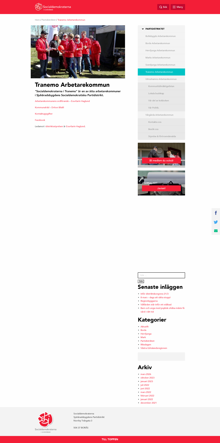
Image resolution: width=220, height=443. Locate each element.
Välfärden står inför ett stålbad (156, 304)
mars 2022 (146, 392)
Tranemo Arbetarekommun (159, 72)
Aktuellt (145, 326)
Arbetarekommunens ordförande (52, 101)
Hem (37, 20)
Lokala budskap (156, 93)
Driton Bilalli (57, 107)
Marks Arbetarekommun (157, 57)
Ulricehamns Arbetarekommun (161, 79)
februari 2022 (147, 395)
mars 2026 (146, 374)
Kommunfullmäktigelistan (161, 86)
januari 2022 (147, 399)
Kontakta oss (154, 122)
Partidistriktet (49, 20)
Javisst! (161, 188)
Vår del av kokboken (158, 100)
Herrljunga (146, 333)
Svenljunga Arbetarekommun (160, 64)
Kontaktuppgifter (44, 113)
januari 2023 (147, 381)
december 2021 (149, 402)
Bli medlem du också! (161, 160)
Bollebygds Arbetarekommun (160, 36)
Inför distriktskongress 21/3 (155, 293)
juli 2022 (145, 385)
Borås (143, 330)
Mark (143, 337)
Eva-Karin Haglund (80, 101)
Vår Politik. (153, 107)
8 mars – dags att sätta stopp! (155, 297)
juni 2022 (145, 388)
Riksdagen (146, 344)
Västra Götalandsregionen (154, 348)
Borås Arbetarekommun (157, 43)
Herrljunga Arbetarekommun (160, 50)
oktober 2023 (147, 377)
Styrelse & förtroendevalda (162, 136)
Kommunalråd (42, 107)
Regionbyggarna (149, 301)
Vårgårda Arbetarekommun (159, 115)
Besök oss (153, 129)
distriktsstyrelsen (54, 126)
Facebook (40, 120)
